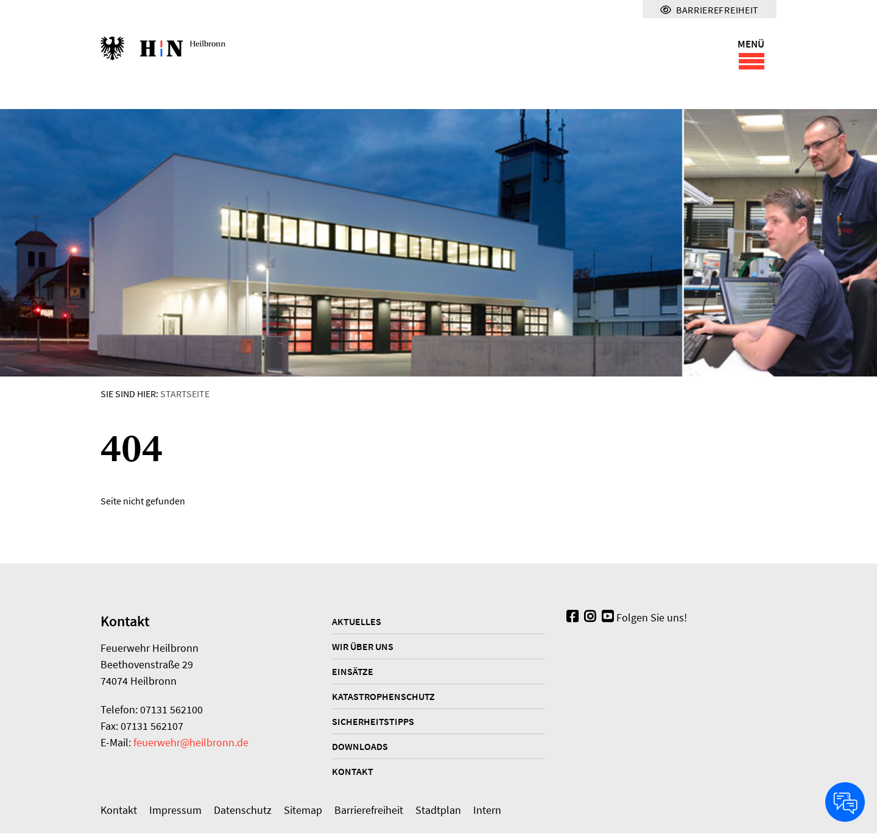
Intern (487, 811)
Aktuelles (356, 622)
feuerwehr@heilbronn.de (190, 743)
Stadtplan (438, 811)
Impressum (175, 811)
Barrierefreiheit (368, 811)
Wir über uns (362, 647)
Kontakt (352, 772)
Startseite (185, 394)
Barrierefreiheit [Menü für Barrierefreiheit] (709, 9)
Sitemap (303, 811)
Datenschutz (243, 811)
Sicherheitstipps (373, 722)
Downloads (360, 747)
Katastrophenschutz (383, 697)
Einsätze (352, 672)
